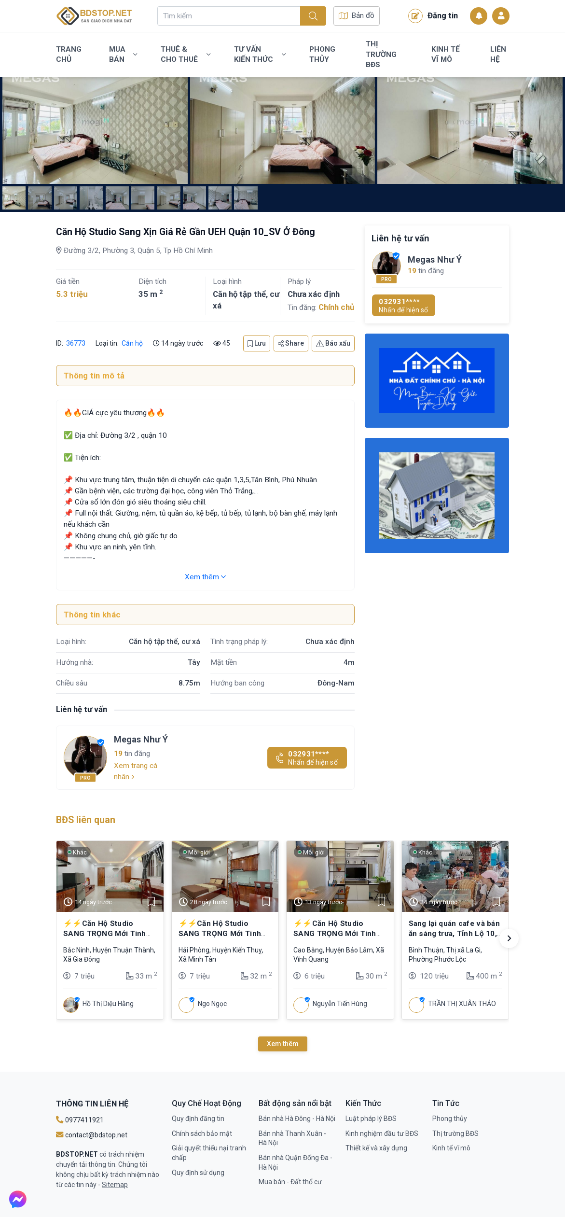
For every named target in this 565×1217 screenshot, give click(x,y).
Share (291, 343)
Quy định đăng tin (198, 1118)
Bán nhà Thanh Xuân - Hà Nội (292, 1138)
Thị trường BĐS (381, 54)
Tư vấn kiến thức (260, 54)
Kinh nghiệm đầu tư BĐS (381, 1133)
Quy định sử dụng (198, 1172)
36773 (75, 343)
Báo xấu (333, 343)
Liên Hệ (498, 54)
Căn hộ (132, 343)
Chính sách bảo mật (202, 1133)
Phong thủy (322, 54)
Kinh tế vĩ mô (445, 54)
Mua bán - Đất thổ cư (290, 1182)
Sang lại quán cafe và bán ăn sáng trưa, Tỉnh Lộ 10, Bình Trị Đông (454, 933)
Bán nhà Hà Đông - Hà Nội (297, 1118)
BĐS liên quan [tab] (85, 819)
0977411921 (80, 1120)
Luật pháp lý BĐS (371, 1118)
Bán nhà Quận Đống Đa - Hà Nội (295, 1162)
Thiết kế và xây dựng (376, 1148)
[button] (509, 938)
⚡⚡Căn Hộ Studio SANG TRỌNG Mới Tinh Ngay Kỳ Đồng (104, 933)
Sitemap (115, 1185)
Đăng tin (433, 16)
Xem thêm (205, 577)
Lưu (257, 343)
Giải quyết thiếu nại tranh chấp (209, 1152)
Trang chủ (69, 54)
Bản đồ (356, 15)
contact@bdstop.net (91, 1135)
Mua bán (123, 54)
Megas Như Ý (141, 739)
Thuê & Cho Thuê (185, 54)
